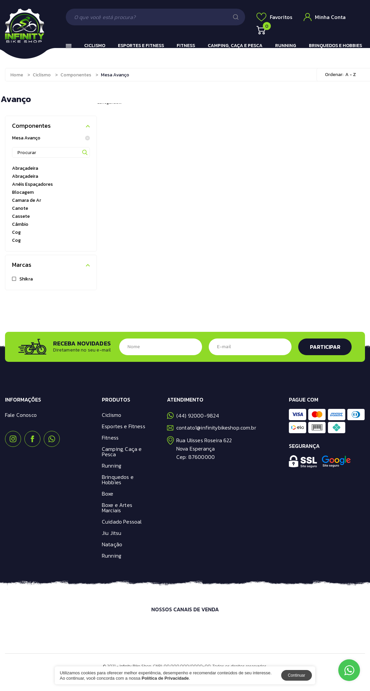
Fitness (186, 45)
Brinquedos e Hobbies (335, 45)
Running (285, 45)
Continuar (296, 675)
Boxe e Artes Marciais (117, 507)
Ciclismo (94, 45)
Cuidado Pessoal (122, 521)
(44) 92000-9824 (193, 415)
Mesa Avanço (51, 138)
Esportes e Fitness (141, 45)
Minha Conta (325, 17)
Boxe (108, 493)
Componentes (75, 74)
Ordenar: (334, 74)
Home (16, 74)
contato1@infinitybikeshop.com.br (211, 427)
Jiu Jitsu (111, 533)
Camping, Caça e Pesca (235, 45)
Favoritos (274, 17)
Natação (112, 544)
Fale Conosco (21, 415)
